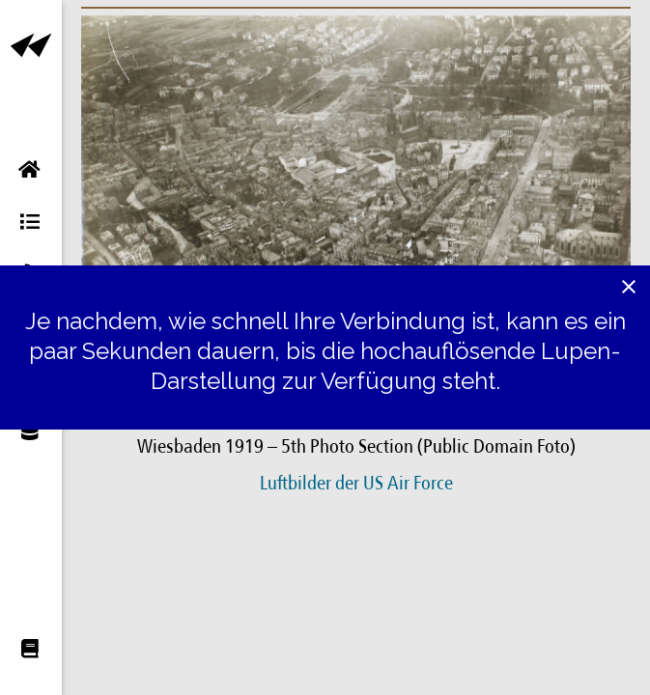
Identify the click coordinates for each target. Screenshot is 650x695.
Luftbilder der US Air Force (356, 484)
